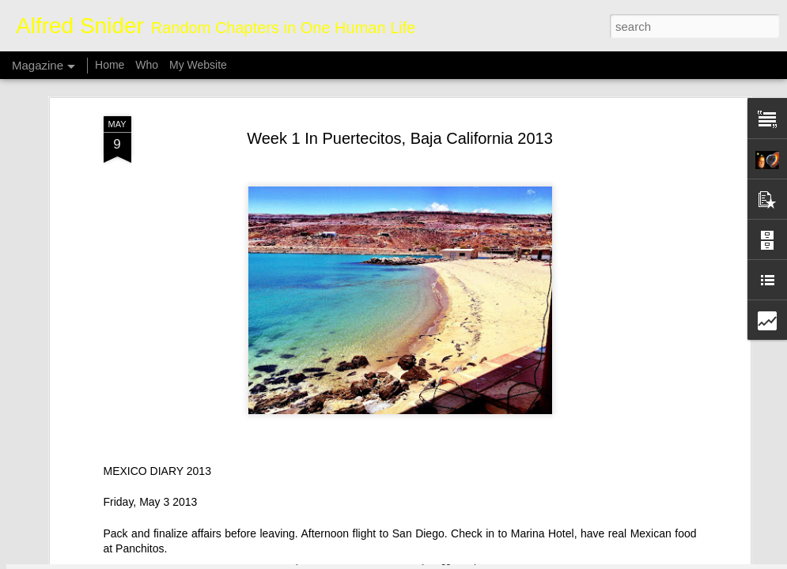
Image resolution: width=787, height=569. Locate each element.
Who (146, 64)
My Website (198, 64)
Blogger (443, 560)
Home (109, 64)
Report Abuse (489, 560)
